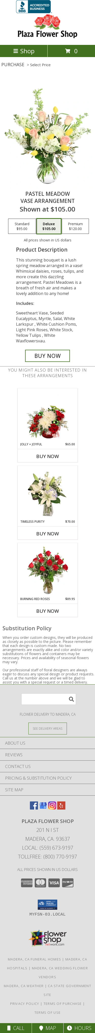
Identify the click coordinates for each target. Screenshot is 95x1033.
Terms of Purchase (63, 1003)
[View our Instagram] (52, 808)
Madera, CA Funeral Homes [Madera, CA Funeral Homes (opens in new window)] (34, 959)
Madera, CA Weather (24, 986)
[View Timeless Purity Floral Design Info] (47, 492)
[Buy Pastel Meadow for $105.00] (47, 356)
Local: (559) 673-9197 (47, 847)
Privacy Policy (24, 1003)
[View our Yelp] (61, 808)
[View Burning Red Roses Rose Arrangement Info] (47, 570)
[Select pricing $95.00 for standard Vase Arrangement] (22, 226)
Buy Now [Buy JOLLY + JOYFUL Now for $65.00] (47, 456)
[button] (47, 905)
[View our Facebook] (34, 808)
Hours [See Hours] (79, 1028)
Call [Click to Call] (15, 1028)
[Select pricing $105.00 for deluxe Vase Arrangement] (49, 226)
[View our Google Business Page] (43, 808)
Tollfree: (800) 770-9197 (47, 856)
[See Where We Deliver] (47, 728)
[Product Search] (48, 699)
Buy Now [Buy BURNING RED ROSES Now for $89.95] (47, 611)
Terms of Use (47, 1012)
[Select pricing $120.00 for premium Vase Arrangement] (75, 226)
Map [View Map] (47, 1028)
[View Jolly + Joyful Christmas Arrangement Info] (47, 415)
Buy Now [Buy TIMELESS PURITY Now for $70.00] (47, 533)
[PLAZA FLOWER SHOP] (47, 37)
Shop (23, 51)
